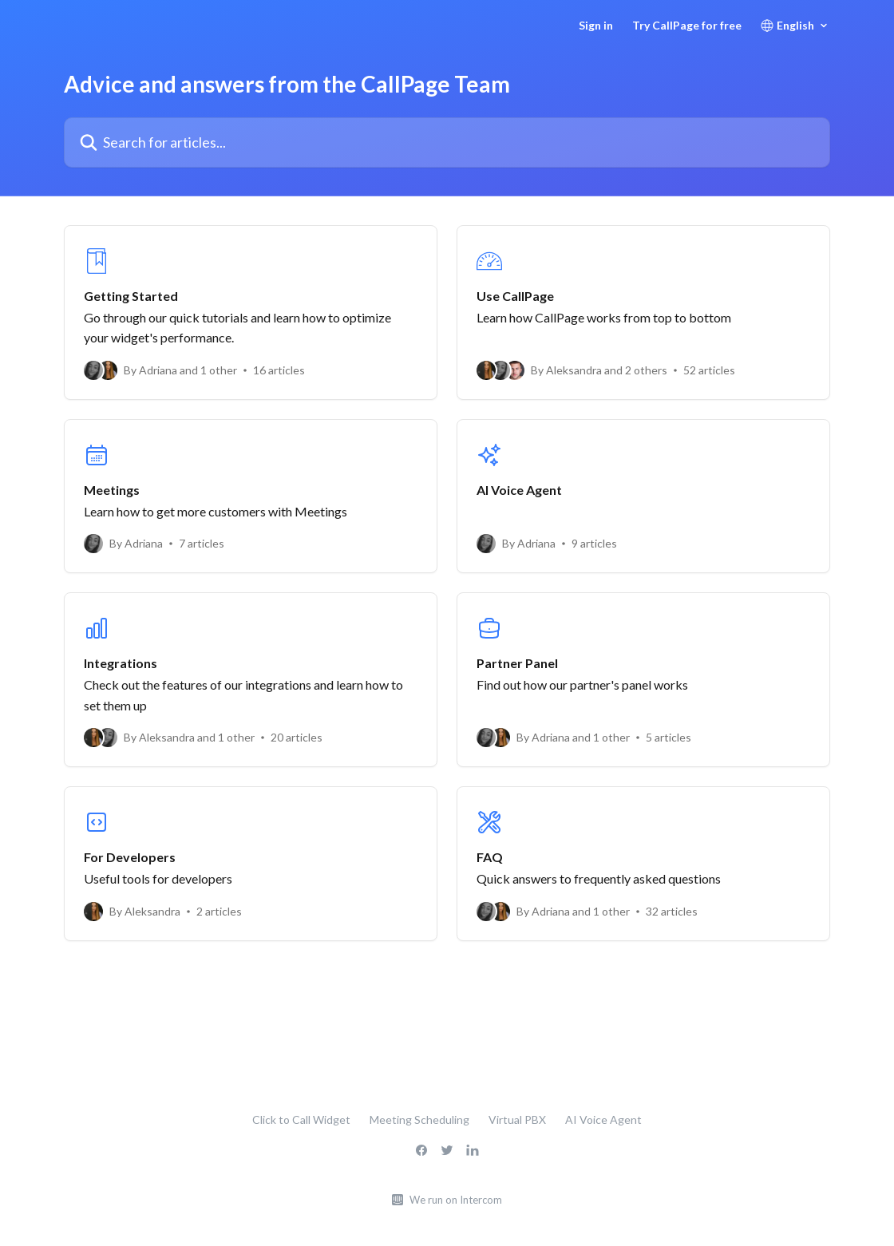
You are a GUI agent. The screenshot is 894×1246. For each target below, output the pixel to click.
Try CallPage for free (687, 25)
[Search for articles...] (447, 142)
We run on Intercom (455, 1199)
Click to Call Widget (301, 1119)
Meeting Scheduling (419, 1119)
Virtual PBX (517, 1119)
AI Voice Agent (603, 1119)
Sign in (596, 25)
